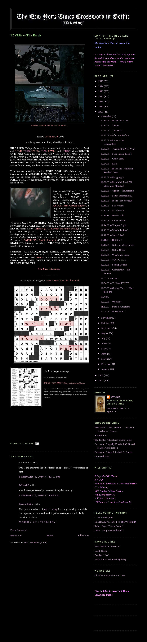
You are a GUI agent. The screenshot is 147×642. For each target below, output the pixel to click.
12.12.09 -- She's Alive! (112, 235)
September (106, 328)
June (103, 343)
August (105, 333)
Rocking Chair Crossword (107, 546)
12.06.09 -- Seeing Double (114, 264)
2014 (101, 86)
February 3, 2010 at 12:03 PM (39, 476)
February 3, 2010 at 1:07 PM (39, 495)
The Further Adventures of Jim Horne (113, 440)
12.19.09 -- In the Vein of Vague (116, 200)
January (105, 369)
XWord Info (100, 435)
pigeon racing (50, 509)
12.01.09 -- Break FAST (112, 311)
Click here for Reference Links (110, 575)
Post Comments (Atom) (35, 542)
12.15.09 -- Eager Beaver (113, 220)
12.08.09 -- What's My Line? (115, 255)
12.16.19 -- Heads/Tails (112, 215)
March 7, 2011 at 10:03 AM (37, 522)
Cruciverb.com (102, 456)
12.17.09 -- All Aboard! (112, 210)
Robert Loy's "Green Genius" (109, 526)
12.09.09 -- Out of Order (113, 250)
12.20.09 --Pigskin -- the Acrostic (117, 190)
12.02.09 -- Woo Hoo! (111, 301)
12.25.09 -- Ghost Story (112, 158)
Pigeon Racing (26, 504)
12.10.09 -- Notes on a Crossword (117, 245)
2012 (101, 96)
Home (50, 535)
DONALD (24, 485)
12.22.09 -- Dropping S (112, 177)
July (103, 338)
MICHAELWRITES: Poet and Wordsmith (115, 521)
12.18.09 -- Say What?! (112, 205)
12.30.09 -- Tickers (110, 125)
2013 (101, 91)
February (106, 364)
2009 (101, 111)
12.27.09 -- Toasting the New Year (118, 149)
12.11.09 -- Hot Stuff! (111, 240)
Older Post (83, 535)
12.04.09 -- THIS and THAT (115, 283)
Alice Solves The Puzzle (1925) (110, 559)
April (104, 353)
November (106, 317)
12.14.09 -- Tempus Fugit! (114, 225)
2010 (101, 106)
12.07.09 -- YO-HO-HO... (113, 259)
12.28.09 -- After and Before (115, 135)
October (105, 323)
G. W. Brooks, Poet (104, 517)
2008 (101, 375)
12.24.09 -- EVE (109, 163)
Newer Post (16, 535)
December (106, 116)
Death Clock (101, 551)
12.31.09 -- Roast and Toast (114, 120)
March (104, 359)
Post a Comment (18, 530)
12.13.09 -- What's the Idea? (114, 230)
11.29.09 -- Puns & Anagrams (115, 306)
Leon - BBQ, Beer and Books (109, 530)
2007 (101, 380)
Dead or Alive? (102, 555)
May (103, 348)
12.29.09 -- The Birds (25, 35)
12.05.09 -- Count (109, 278)
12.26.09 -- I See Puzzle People (116, 154)
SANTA (105, 296)
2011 (101, 101)
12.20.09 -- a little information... (116, 195)
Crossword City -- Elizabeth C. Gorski (113, 452)
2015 (101, 81)
